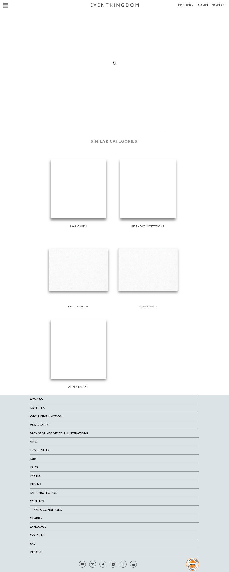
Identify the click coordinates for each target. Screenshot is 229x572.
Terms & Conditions (46, 509)
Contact (37, 501)
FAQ (33, 543)
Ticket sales (39, 450)
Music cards (39, 425)
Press (34, 467)
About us (37, 408)
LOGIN (202, 5)
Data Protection (43, 492)
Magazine (37, 535)
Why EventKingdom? (46, 416)
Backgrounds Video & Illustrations (59, 433)
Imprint (35, 484)
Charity (36, 518)
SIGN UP (218, 5)
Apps (33, 442)
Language (38, 526)
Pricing (185, 5)
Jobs (33, 459)
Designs (36, 552)
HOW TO (36, 399)
